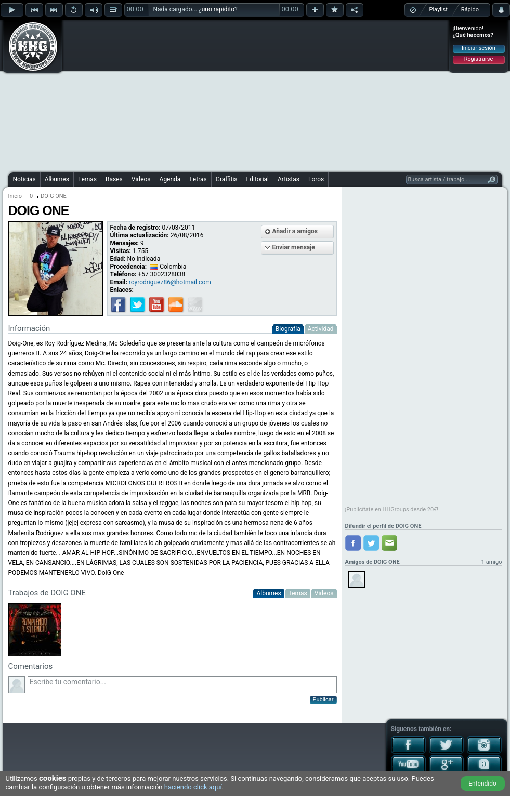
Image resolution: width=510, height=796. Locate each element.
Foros (316, 179)
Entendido (482, 783)
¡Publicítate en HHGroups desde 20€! (392, 509)
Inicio (15, 196)
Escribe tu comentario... (182, 684)
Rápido (470, 9)
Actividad (321, 329)
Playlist (438, 9)
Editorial (257, 179)
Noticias (24, 179)
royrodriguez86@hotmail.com (170, 282)
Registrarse (478, 59)
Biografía (288, 329)
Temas (87, 179)
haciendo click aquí (193, 787)
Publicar (323, 699)
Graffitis (227, 179)
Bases (114, 179)
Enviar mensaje (293, 247)
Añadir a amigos (295, 231)
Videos (141, 179)
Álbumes (57, 179)
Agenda (170, 179)
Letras (197, 179)
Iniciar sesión (478, 48)
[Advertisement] (233, 94)
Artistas (288, 179)
